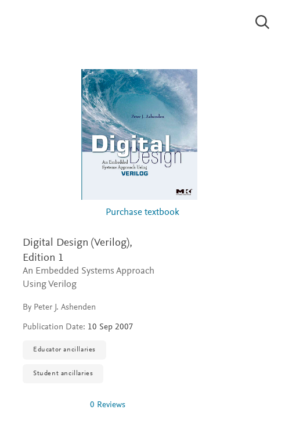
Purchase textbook (142, 213)
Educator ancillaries (64, 349)
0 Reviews (107, 405)
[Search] (262, 22)
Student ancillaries (63, 373)
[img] (52, 405)
